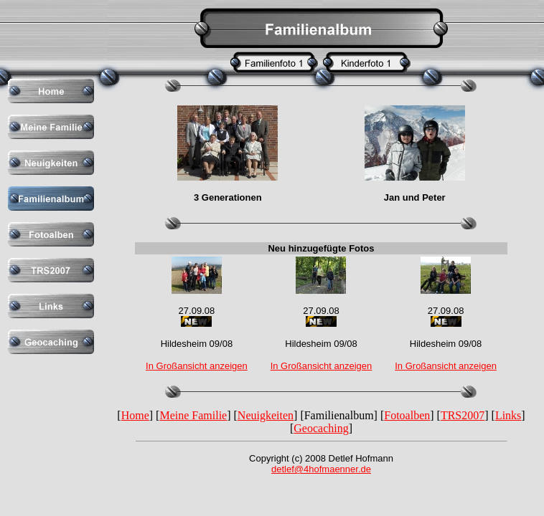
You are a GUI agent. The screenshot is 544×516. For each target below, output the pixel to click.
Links (508, 415)
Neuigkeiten (266, 415)
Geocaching (321, 428)
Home (135, 415)
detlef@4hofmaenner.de (321, 469)
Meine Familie (193, 415)
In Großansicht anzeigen (321, 365)
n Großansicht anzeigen (198, 365)
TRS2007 (462, 415)
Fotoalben (407, 415)
